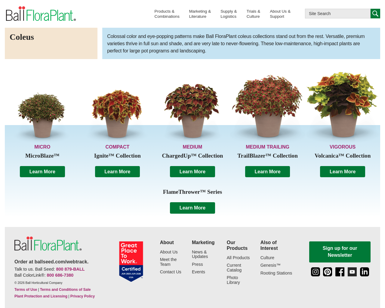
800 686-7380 (60, 275)
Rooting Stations (276, 273)
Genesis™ (270, 265)
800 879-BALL (70, 269)
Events (198, 272)
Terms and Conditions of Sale (65, 290)
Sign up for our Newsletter (340, 251)
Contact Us (170, 272)
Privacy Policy (82, 296)
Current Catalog (234, 267)
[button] (167, 14)
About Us (169, 252)
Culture (267, 258)
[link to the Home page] (40, 13)
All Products (238, 258)
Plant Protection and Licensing (40, 296)
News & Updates (200, 254)
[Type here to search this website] (338, 13)
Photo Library (233, 280)
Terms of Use (25, 290)
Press (197, 264)
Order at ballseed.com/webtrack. (51, 261)
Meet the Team (168, 262)
